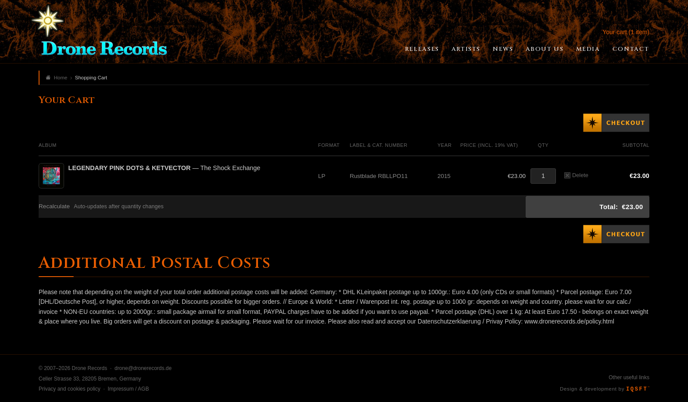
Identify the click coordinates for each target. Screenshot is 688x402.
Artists (466, 49)
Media (588, 49)
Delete (576, 175)
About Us (545, 49)
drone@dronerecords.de (143, 368)
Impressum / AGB (128, 389)
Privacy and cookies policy (69, 389)
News (503, 49)
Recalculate (54, 206)
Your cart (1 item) (625, 32)
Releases (422, 49)
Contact (631, 49)
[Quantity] (543, 176)
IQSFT (637, 389)
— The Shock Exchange (164, 167)
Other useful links (629, 377)
